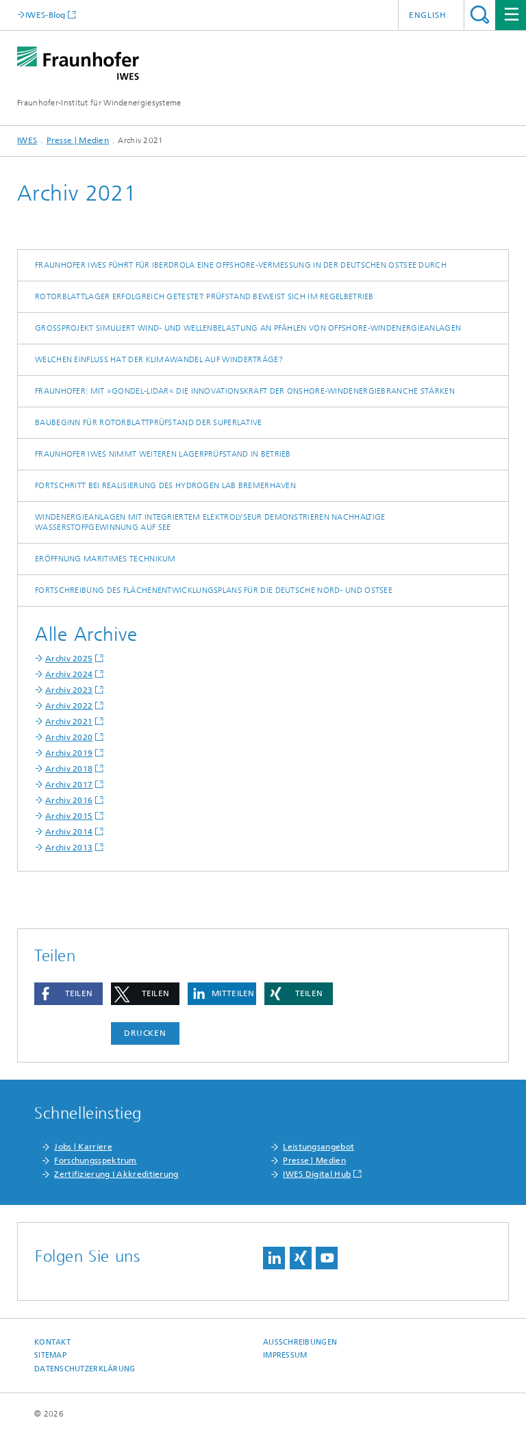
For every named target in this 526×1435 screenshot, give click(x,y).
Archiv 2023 (68, 690)
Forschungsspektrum (95, 1160)
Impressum (285, 1355)
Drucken (145, 1033)
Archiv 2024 (68, 674)
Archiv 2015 (68, 816)
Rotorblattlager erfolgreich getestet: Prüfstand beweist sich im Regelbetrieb (204, 296)
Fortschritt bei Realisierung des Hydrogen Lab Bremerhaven (165, 485)
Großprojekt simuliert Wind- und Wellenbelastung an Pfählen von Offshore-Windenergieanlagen (248, 328)
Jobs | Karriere (83, 1147)
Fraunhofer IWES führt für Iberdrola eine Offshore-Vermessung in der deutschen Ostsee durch (241, 265)
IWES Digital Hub (317, 1174)
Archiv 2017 (68, 784)
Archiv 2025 (68, 658)
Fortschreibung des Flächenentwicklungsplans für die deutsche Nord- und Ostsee (213, 590)
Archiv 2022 (68, 706)
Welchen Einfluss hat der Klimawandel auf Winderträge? (159, 359)
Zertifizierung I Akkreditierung (116, 1174)
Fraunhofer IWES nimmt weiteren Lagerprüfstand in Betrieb (163, 454)
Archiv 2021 (68, 721)
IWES (27, 140)
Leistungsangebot (318, 1147)
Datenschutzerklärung (85, 1368)
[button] (68, 993)
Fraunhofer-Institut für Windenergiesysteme (99, 102)
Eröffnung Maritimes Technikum (105, 558)
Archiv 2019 (68, 753)
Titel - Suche (479, 14)
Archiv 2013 (68, 847)
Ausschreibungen (300, 1342)
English (428, 15)
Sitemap (50, 1355)
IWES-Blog (45, 14)
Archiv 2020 (68, 737)
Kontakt (52, 1342)
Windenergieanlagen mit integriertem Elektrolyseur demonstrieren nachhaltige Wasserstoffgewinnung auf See (210, 522)
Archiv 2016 (68, 800)
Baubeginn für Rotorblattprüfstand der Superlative (148, 422)
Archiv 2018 (68, 769)
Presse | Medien (78, 140)
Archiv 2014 (68, 832)
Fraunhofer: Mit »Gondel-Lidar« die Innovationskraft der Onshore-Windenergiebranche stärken (245, 391)
